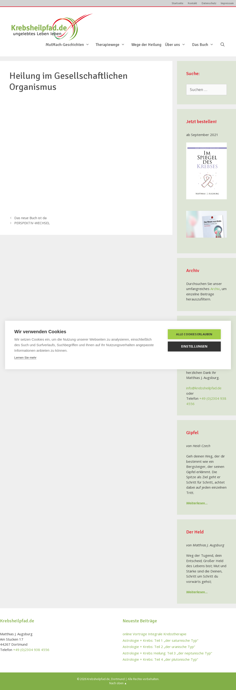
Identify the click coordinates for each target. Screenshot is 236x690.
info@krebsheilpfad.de (203, 388)
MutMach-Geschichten (70, 44)
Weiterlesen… (197, 503)
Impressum (227, 3)
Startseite (177, 3)
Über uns (177, 44)
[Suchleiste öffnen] (222, 44)
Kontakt (192, 3)
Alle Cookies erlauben (194, 334)
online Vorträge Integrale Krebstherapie (154, 634)
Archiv (215, 288)
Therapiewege (113, 44)
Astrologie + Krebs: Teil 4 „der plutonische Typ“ (160, 659)
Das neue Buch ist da (30, 218)
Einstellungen (194, 346)
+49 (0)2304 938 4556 (31, 649)
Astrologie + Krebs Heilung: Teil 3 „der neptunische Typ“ (167, 653)
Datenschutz (209, 3)
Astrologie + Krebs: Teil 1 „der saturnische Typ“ (160, 640)
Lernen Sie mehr (25, 357)
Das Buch (205, 44)
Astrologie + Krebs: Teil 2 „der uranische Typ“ (159, 646)
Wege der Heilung (146, 44)
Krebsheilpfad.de (98, 679)
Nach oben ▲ (118, 683)
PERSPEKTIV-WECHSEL (32, 223)
